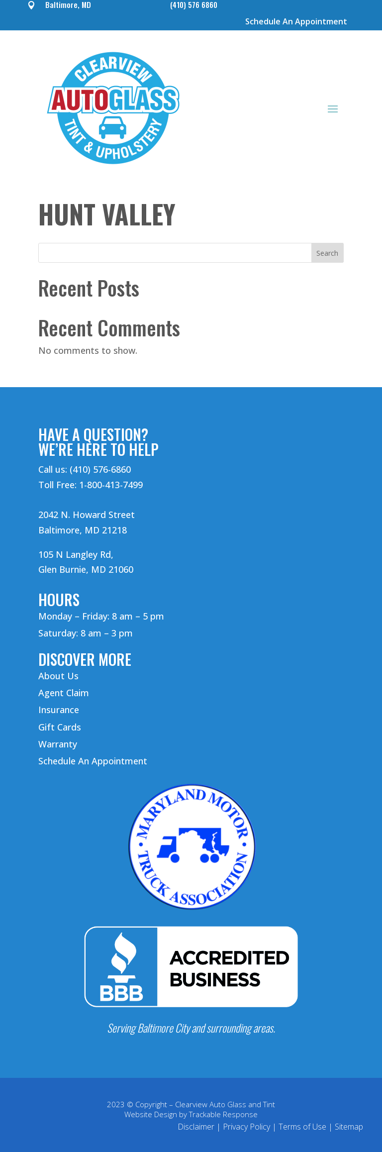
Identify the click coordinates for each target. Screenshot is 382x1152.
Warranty (57, 744)
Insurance (58, 710)
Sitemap (349, 1126)
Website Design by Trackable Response (191, 1114)
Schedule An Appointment (296, 21)
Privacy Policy (246, 1126)
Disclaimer (196, 1126)
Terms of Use (302, 1126)
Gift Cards (59, 727)
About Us (58, 676)
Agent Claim (63, 693)
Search (327, 253)
